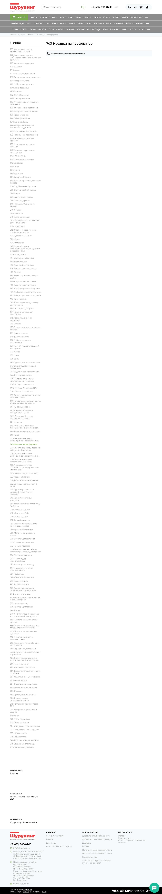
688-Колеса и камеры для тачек (25, 431)
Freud (63, 23)
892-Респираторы (18, 680)
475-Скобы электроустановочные (25, 292)
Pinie (62, 17)
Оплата (85, 846)
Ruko (55, 23)
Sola (69, 17)
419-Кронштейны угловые (22, 265)
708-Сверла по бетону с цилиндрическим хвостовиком (24, 454)
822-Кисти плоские (19, 603)
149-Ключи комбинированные (24, 108)
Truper (139, 23)
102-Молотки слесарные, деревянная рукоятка (21, 50)
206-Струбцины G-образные (23, 190)
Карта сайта (27, 890)
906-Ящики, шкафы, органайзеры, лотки (19, 699)
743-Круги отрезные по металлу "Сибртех (25, 505)
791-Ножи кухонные (19, 581)
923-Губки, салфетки (19, 722)
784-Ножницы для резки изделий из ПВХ (21, 569)
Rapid (55, 17)
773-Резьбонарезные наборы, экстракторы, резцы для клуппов (25, 550)
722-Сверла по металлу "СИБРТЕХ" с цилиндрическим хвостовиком (24, 467)
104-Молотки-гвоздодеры (22, 63)
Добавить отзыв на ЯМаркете (96, 836)
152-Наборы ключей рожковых (24, 111)
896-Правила (16, 691)
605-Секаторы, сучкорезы (22, 308)
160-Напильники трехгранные (24, 135)
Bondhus (44, 17)
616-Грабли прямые (19, 333)
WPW (80, 23)
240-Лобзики (16, 210)
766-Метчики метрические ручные (22, 534)
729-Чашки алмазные (20, 477)
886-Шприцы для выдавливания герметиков (25, 653)
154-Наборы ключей (19, 115)
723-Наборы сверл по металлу (24, 473)
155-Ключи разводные (20, 118)
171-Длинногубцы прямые (22, 159)
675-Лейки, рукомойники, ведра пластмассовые (25, 396)
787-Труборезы (17, 574)
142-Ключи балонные (19, 95)
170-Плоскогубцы (18, 156)
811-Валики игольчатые (21, 594)
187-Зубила (15, 170)
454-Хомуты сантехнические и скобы (24, 277)
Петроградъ (17, 23)
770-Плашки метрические (22, 542)
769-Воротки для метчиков (22, 539)
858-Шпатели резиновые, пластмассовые (22, 638)
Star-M (24, 30)
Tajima (14, 30)
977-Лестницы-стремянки (22, 747)
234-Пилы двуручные (20, 200)
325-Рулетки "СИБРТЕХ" (21, 236)
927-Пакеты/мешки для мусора (24, 730)
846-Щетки (15, 610)
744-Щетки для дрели (20, 509)
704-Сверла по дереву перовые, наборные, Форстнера (25, 449)
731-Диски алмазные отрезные (24, 480)
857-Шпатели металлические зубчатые (23, 632)
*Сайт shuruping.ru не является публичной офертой (96, 861)
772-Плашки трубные (20, 546)
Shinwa (114, 30)
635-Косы (14, 355)
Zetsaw (70, 30)
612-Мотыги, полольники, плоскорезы (21, 313)
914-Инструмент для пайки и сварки (23, 711)
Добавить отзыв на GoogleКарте (97, 839)
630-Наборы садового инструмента (20, 341)
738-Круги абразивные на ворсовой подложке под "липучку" (22, 492)
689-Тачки (14, 435)
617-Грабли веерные (19, 336)
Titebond (38, 23)
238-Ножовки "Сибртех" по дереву (22, 205)
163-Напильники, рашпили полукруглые (22, 151)
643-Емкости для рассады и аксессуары (23, 367)
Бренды (15, 43)
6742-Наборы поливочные (22, 384)
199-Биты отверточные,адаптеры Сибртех (25, 181)
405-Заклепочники (18, 261)
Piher (33, 30)
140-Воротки (16, 91)
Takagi (123, 30)
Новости (14, 773)
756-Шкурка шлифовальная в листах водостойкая (23, 525)
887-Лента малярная (19, 664)
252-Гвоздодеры (17, 226)
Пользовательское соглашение (97, 853)
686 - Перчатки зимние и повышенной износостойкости (24, 426)
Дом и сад (51, 843)
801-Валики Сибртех (19, 584)
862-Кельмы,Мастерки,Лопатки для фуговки (24, 644)
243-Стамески (16, 213)
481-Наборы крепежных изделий (25, 296)
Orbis (89, 23)
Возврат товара (89, 857)
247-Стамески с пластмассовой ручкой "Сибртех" (24, 221)
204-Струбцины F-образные (23, 186)
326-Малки (15, 239)
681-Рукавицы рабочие (21, 407)
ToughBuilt (136, 17)
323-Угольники (17, 243)
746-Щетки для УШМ (19, 513)
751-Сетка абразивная (20, 520)
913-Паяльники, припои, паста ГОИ (24, 705)
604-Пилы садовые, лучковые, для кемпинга (24, 304)
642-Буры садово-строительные (25, 362)
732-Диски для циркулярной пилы (23, 485)
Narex (34, 17)
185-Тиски (14, 166)
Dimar (72, 23)
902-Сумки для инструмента (23, 694)
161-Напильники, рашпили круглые (22, 139)
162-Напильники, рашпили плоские (22, 145)
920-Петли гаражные (20, 719)
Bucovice (99, 23)
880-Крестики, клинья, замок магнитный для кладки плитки (24, 659)
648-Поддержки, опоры (21, 375)
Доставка (86, 843)
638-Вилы (14, 359)
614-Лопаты (15, 324)
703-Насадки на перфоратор (23, 444)
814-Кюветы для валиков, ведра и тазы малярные (25, 598)
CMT (48, 23)
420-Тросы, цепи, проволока (23, 268)
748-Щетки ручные (19, 516)
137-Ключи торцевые (19, 88)
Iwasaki (60, 30)
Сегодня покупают (54, 836)
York (105, 30)
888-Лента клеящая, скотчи (22, 667)
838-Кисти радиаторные (21, 607)
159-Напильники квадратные (23, 131)
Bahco (97, 17)
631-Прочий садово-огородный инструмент (24, 347)
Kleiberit (118, 23)
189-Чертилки (16, 173)
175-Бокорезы (16, 163)
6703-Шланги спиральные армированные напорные (22, 380)
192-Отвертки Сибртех (20, 177)
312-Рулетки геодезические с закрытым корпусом (23, 231)
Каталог (19, 17)
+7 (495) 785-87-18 (101, 7)
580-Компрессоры (18, 299)
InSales (44, 892)
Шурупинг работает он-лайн (23, 822)
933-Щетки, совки (18, 733)
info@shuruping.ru (21, 848)
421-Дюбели (15, 272)
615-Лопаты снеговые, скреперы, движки (25, 328)
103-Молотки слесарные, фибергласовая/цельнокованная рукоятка (25, 57)
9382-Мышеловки (18, 737)
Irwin (78, 17)
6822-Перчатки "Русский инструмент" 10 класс (21, 417)
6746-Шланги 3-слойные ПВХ (23, 388)
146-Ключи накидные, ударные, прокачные (24, 103)
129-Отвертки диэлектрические (25, 77)
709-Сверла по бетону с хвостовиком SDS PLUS (21, 460)
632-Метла (15, 352)
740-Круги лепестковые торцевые (21, 499)
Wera (125, 17)
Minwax (129, 23)
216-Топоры (15, 193)
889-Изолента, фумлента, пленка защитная (25, 672)
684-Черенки (16, 422)
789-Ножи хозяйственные (22, 577)
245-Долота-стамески (20, 217)
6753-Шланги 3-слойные (21, 392)
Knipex (116, 17)
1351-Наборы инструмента (22, 84)
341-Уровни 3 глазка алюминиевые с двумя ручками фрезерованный (25, 248)
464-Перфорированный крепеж (25, 288)
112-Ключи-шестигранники (22, 74)
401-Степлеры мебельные (22, 258)
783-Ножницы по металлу (22, 564)
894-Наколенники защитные (23, 684)
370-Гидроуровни (18, 254)
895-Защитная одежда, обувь (23, 687)
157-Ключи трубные (19, 122)
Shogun (42, 30)
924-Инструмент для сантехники (25, 726)
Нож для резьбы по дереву (59, 846)
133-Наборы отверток (20, 81)
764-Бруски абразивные (21, 529)
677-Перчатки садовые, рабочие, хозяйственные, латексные (25, 402)
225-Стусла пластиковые (21, 197)
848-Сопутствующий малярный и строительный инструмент (24, 615)
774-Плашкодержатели (21, 555)
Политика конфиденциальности (97, 850)
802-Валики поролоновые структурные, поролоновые (23, 589)
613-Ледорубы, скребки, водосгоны (21, 319)
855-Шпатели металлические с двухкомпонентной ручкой (24, 626)
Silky (51, 30)
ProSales (26, 892)
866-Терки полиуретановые (23, 649)
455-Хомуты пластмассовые (23, 281)
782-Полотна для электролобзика (18, 560)
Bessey (106, 17)
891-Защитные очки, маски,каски (25, 677)
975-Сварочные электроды (22, 744)
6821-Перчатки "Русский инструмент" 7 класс (21, 411)
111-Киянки (15, 70)
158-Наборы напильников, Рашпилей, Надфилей (22, 126)
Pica (29, 23)
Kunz (142, 30)
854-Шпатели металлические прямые (24, 621)
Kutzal (133, 30)
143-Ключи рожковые (20, 98)
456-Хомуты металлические (23, 285)
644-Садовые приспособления (24, 372)
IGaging (81, 30)
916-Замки (14, 715)
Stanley (87, 17)
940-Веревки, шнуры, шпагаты (24, 740)
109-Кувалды (16, 66)
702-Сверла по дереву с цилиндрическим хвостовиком (24, 439)
